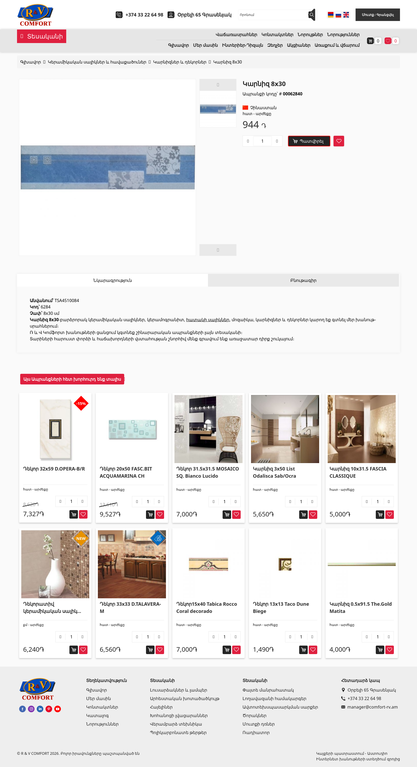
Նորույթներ (310, 34)
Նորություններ (343, 34)
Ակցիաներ (298, 45)
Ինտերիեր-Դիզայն (242, 45)
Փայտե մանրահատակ (268, 690)
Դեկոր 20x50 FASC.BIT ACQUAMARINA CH (126, 472)
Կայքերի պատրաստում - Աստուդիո (351, 753)
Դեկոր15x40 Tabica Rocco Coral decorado (206, 607)
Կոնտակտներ (277, 34)
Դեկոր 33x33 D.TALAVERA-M (130, 607)
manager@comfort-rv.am (369, 707)
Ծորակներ (254, 715)
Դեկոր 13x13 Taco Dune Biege (281, 607)
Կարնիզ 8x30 (227, 62)
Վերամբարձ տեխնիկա (176, 724)
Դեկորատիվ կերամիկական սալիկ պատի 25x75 (50, 608)
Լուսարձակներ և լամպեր (178, 690)
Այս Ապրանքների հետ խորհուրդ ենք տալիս (72, 379)
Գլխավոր (178, 45)
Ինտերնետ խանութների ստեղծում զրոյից (358, 758)
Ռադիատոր (256, 732)
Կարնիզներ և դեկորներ (179, 62)
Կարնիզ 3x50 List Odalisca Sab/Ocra (274, 472)
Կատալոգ (97, 715)
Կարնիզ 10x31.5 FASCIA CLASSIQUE (358, 472)
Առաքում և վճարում (337, 45)
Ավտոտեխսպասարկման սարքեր (280, 707)
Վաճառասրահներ (236, 34)
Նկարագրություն (112, 280)
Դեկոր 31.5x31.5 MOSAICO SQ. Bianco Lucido (207, 472)
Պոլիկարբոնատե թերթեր (178, 732)
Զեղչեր (275, 45)
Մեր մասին (205, 45)
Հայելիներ (161, 707)
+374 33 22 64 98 (144, 14)
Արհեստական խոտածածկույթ (184, 698)
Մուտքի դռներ (259, 724)
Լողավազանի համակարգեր (274, 698)
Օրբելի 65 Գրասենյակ (368, 690)
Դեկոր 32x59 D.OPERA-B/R (54, 468)
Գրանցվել (385, 14)
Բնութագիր (303, 280)
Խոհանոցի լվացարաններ (179, 715)
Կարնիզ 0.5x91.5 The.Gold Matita (361, 607)
